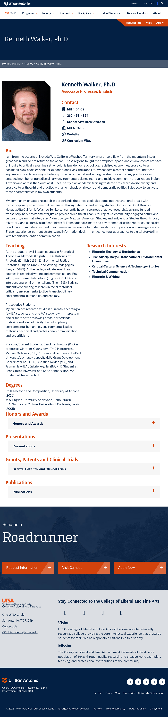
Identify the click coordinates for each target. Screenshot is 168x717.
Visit (149, 22)
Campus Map (112, 693)
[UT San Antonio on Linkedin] (154, 681)
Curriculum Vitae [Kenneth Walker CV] (79, 140)
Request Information (28, 568)
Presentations (24, 446)
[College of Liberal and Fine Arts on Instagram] (121, 614)
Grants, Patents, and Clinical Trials (39, 469)
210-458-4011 (25, 691)
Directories (129, 693)
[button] (162, 3)
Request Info (133, 22)
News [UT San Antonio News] (134, 3)
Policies (97, 708)
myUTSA (149, 3)
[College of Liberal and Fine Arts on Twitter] (84, 614)
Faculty (16, 63)
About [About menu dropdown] (157, 13)
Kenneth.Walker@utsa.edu (86, 122)
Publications (22, 492)
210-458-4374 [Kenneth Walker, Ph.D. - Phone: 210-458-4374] (77, 115)
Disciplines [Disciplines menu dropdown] (84, 13)
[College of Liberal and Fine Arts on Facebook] (65, 614)
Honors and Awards (28, 423)
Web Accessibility (115, 708)
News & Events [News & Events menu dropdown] (136, 13)
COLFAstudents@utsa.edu (20, 632)
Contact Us (9, 626)
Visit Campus (84, 568)
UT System (156, 708)
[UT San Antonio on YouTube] (146, 681)
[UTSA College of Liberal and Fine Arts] (10, 13)
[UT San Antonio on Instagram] (162, 681)
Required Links (137, 708)
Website (73, 134)
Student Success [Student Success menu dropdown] (109, 13)
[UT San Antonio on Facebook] (130, 681)
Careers (98, 693)
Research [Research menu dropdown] (64, 13)
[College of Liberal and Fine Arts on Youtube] (102, 614)
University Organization (151, 693)
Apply (160, 22)
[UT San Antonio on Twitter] (138, 681)
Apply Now (140, 568)
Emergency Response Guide (73, 708)
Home (5, 63)
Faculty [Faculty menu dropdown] (46, 13)
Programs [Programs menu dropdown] (28, 13)
